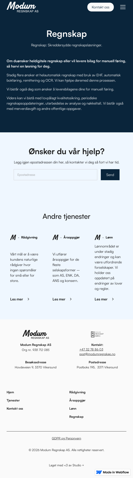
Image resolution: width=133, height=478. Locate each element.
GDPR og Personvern (66, 438)
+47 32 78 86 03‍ (91, 349)
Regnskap (76, 416)
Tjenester (13, 400)
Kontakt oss (100, 7)
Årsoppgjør (77, 400)
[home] (22, 7)
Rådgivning (77, 392)
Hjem (10, 392)
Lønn (72, 408)
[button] (122, 7)
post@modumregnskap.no (97, 354)
